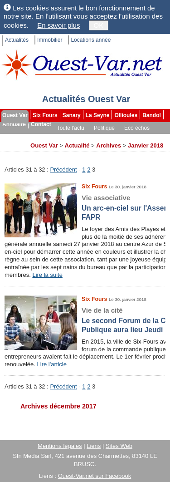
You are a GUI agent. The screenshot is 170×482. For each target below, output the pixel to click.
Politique (104, 128)
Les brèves (104, 137)
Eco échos (137, 128)
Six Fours (45, 115)
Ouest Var (15, 115)
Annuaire (14, 124)
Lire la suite (47, 274)
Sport (37, 137)
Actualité (77, 145)
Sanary (72, 115)
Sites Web (119, 446)
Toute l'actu (70, 128)
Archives (14, 146)
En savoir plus (58, 25)
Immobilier (49, 40)
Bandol (151, 115)
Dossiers (137, 137)
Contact (41, 124)
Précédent (63, 169)
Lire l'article (52, 364)
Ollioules (125, 115)
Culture (12, 137)
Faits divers (67, 137)
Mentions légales (60, 446)
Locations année (91, 40)
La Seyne (98, 115)
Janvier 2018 (145, 145)
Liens (94, 446)
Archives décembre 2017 (58, 406)
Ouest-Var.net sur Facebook (94, 475)
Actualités (17, 40)
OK (99, 25)
